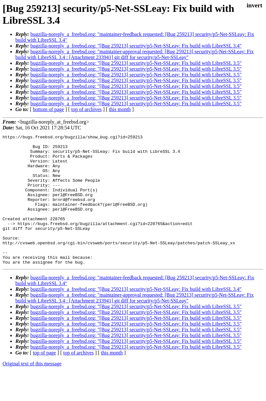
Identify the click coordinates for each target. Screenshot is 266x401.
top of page (44, 378)
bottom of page (48, 109)
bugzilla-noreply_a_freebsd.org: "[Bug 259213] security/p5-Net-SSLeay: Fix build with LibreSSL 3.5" (136, 63)
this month (120, 109)
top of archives (86, 109)
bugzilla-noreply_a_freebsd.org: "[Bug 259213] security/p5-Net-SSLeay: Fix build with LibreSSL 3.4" (136, 45)
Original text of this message (32, 389)
